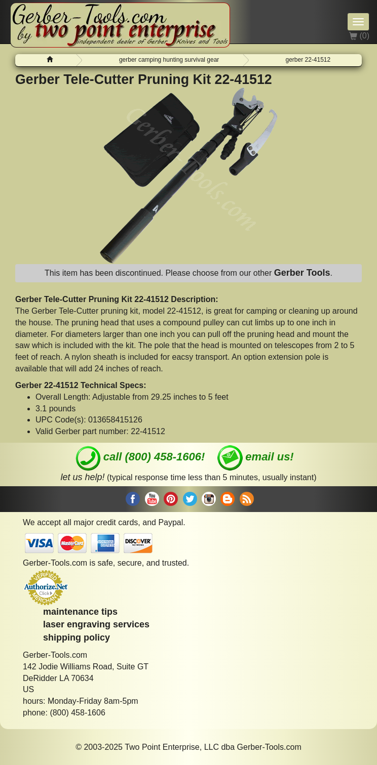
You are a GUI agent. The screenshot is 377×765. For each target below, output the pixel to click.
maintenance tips (80, 612)
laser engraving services (96, 624)
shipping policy (76, 637)
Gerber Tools (302, 273)
